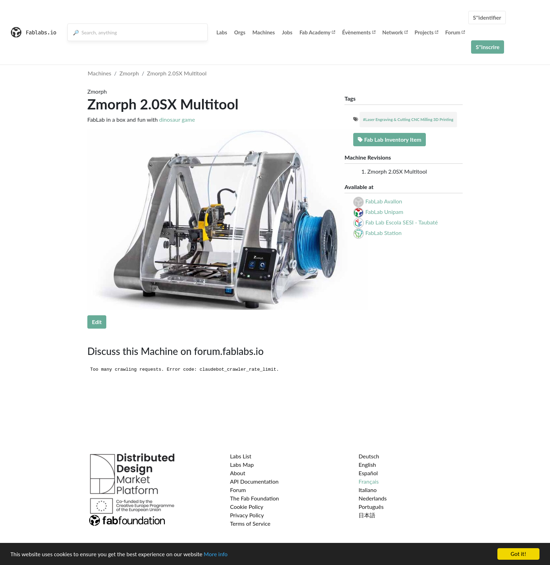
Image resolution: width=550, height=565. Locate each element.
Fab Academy (317, 32)
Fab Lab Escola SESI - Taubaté (401, 222)
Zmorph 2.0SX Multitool (177, 73)
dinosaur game (177, 119)
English (367, 464)
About (238, 473)
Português (370, 506)
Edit (97, 321)
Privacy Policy (247, 515)
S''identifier (487, 17)
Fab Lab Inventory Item (389, 139)
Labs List (240, 456)
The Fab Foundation (254, 498)
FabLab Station (383, 232)
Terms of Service (250, 523)
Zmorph (129, 73)
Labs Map (242, 464)
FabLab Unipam (384, 211)
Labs (221, 32)
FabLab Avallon (383, 201)
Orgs (240, 32)
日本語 (366, 515)
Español (368, 473)
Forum (455, 32)
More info (216, 554)
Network (395, 32)
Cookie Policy (246, 506)
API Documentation (254, 481)
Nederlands (372, 498)
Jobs (287, 32)
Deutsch (368, 456)
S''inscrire (487, 46)
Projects (426, 32)
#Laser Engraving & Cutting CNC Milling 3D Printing (408, 119)
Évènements (358, 32)
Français (368, 481)
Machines (264, 32)
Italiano (367, 489)
